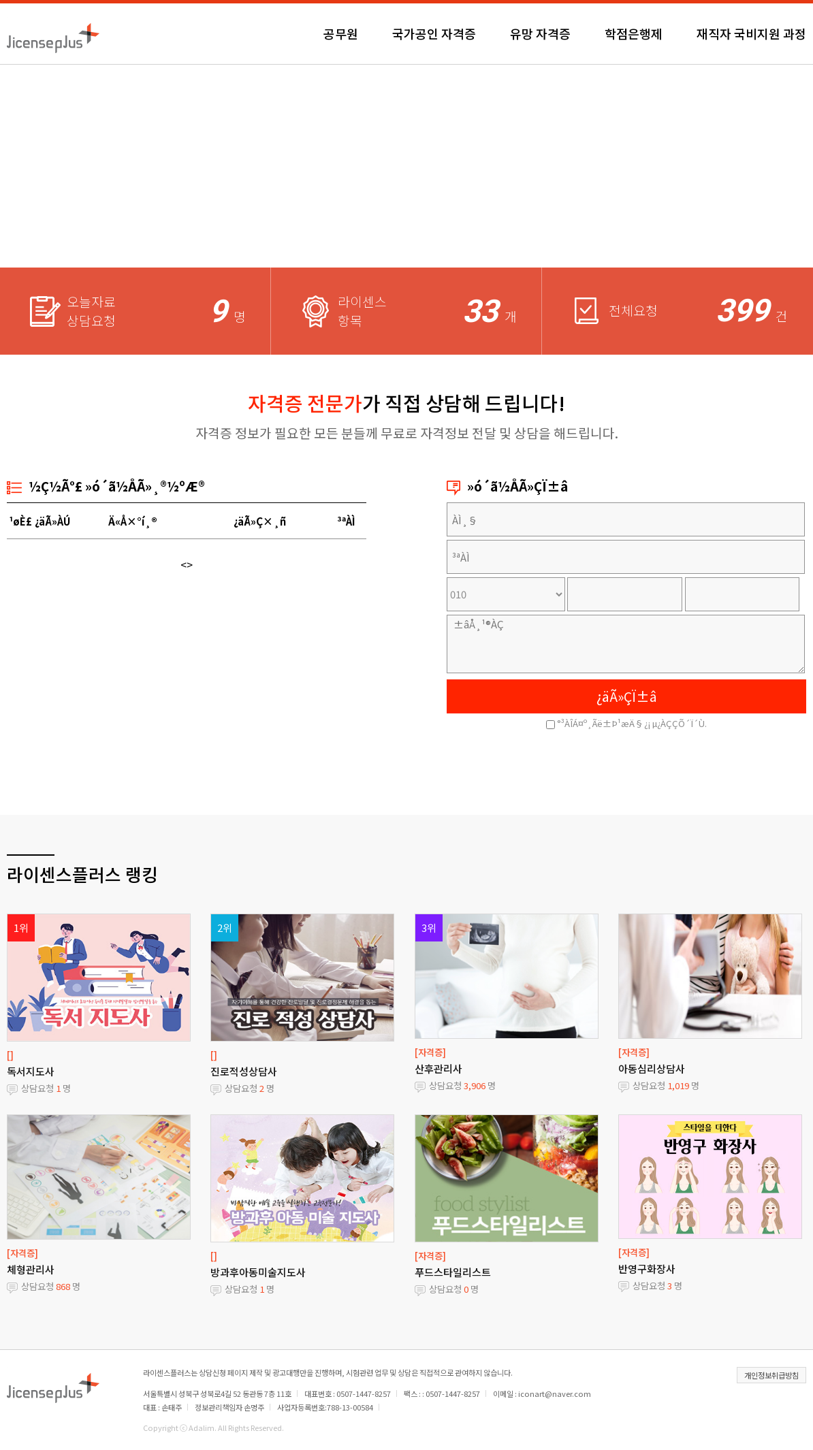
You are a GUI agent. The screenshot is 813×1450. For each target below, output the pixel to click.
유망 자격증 (540, 33)
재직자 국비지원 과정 (751, 33)
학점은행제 (634, 33)
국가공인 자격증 (434, 33)
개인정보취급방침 (771, 1375)
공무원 (340, 33)
